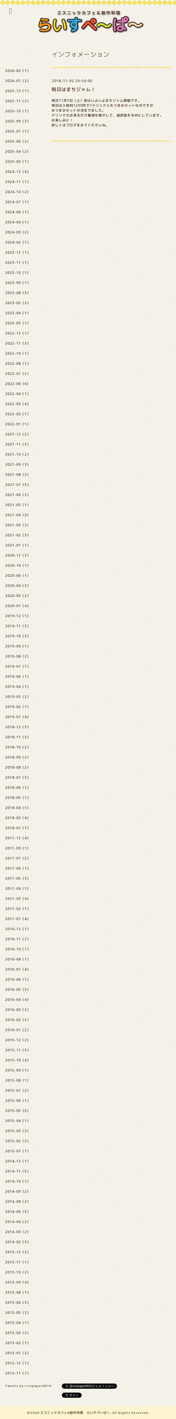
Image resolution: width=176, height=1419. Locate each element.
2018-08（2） (17, 767)
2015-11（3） (17, 1050)
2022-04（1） (17, 393)
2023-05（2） (17, 303)
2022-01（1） (17, 424)
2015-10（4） (17, 1060)
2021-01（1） (17, 545)
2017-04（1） (17, 888)
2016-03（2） (17, 1009)
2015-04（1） (17, 1120)
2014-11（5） (17, 1171)
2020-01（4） (17, 605)
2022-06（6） (17, 383)
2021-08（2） (17, 474)
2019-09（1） (17, 646)
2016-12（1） (17, 929)
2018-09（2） (17, 757)
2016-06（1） (17, 979)
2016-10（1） (17, 949)
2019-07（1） (17, 666)
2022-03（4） (17, 404)
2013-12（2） (17, 1252)
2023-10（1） (17, 272)
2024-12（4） (17, 171)
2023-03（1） (17, 323)
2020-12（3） (17, 555)
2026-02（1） (17, 70)
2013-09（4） (17, 1282)
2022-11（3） (17, 343)
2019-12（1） (17, 616)
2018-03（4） (17, 818)
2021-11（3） (17, 444)
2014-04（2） (17, 1221)
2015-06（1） (17, 1100)
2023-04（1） (17, 313)
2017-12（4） (17, 838)
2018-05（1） (17, 797)
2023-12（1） (17, 252)
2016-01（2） (17, 1030)
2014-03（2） (17, 1231)
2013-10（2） (17, 1272)
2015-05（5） (17, 1110)
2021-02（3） (17, 535)
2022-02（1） (17, 414)
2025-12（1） (17, 91)
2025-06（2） (17, 141)
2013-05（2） (17, 1312)
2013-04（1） (17, 1322)
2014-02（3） (17, 1242)
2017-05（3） (17, 878)
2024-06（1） (17, 212)
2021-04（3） (17, 515)
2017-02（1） (17, 908)
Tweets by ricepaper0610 (28, 1386)
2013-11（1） (17, 1262)
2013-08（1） (17, 1292)
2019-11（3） (17, 626)
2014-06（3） (17, 1211)
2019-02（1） (17, 706)
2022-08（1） (17, 363)
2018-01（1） (17, 828)
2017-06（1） (17, 868)
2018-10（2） (17, 747)
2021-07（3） (17, 484)
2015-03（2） (17, 1131)
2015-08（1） (17, 1080)
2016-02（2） (17, 1019)
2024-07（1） (17, 202)
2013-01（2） (17, 1353)
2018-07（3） (17, 777)
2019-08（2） (17, 656)
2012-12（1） (17, 1363)
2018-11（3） (17, 737)
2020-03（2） (17, 595)
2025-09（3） (17, 121)
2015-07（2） (17, 1090)
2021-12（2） (17, 434)
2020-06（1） (17, 575)
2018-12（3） (17, 727)
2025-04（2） (17, 151)
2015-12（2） (17, 1040)
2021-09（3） (17, 464)
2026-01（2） (17, 80)
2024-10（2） (17, 192)
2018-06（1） (17, 787)
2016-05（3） (17, 989)
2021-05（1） (17, 505)
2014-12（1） (17, 1161)
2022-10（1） (17, 353)
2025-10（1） (17, 111)
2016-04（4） (17, 999)
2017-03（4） (17, 898)
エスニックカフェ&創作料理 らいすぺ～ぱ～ (75, 1412)
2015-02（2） (17, 1141)
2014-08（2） (17, 1201)
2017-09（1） (17, 848)
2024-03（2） (17, 232)
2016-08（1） (17, 959)
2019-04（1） (17, 686)
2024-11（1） (17, 181)
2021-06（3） (17, 494)
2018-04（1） (17, 807)
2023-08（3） (17, 292)
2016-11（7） (17, 939)
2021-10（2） (17, 454)
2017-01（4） (17, 918)
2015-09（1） (17, 1070)
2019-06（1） (17, 676)
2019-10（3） (17, 636)
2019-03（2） (17, 696)
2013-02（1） (17, 1343)
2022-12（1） (17, 333)
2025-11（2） (17, 101)
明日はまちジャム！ (74, 89)
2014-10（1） (17, 1181)
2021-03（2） (17, 525)
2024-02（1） (17, 242)
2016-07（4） (17, 969)
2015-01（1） (17, 1151)
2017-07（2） (17, 858)
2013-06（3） (17, 1302)
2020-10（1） (17, 565)
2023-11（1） (17, 262)
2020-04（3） (17, 585)
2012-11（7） (17, 1373)
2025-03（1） (17, 161)
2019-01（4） (17, 717)
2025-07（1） (17, 131)
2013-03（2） (17, 1332)
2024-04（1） (17, 222)
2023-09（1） (17, 282)
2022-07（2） (17, 373)
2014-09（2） (17, 1191)
